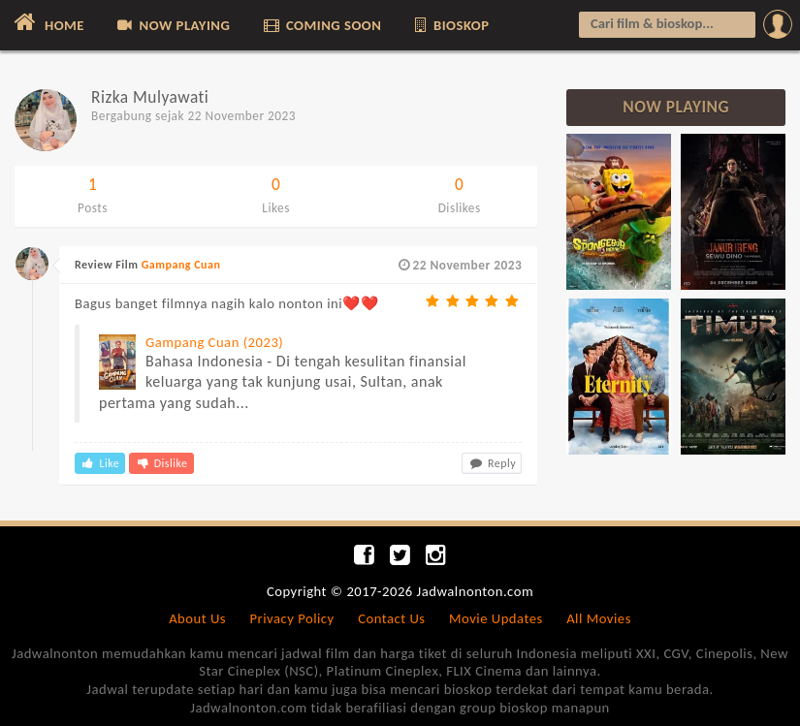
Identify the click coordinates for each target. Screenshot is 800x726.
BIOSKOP (451, 25)
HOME (47, 22)
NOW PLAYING (172, 25)
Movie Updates (496, 618)
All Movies (598, 618)
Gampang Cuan (181, 264)
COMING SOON (321, 25)
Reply (491, 463)
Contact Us (391, 618)
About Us (197, 618)
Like (99, 463)
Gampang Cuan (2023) (214, 342)
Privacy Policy (292, 618)
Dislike (161, 463)
